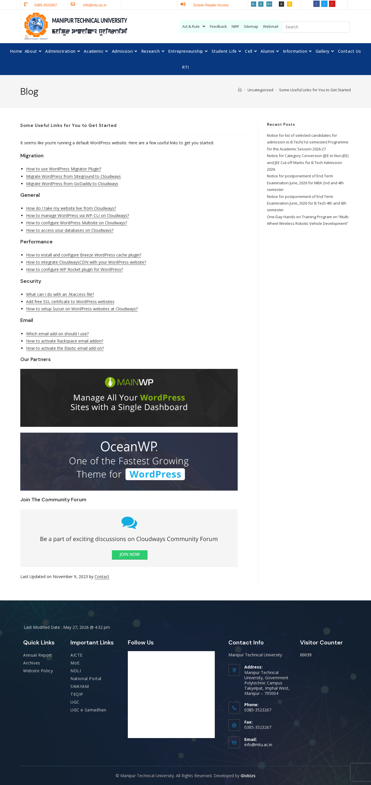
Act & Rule (193, 26)
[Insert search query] (316, 27)
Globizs (248, 775)
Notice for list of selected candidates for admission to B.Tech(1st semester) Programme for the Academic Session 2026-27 (307, 142)
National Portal (85, 678)
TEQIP (76, 694)
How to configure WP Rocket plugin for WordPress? (74, 269)
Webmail (270, 26)
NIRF (235, 26)
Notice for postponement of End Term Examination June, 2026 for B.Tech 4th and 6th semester (306, 203)
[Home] (240, 89)
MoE (75, 663)
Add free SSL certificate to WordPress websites (70, 301)
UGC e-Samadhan (88, 710)
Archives (31, 663)
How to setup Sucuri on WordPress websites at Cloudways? (82, 309)
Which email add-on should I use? (57, 333)
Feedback (218, 26)
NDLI (75, 670)
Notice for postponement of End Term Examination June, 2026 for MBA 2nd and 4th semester (305, 182)
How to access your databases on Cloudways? (69, 230)
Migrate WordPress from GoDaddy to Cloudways (72, 183)
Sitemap (251, 26)
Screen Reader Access (211, 5)
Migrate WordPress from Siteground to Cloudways (73, 176)
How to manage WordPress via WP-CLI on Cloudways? (77, 215)
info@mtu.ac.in (258, 744)
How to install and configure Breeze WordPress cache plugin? (83, 255)
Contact (101, 576)
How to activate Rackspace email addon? (64, 341)
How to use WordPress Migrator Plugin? (63, 169)
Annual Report (37, 655)
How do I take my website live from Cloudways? (71, 208)
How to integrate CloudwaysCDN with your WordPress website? (86, 262)
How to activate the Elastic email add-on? (65, 348)
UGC (74, 702)
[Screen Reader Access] (183, 4)
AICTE (76, 655)
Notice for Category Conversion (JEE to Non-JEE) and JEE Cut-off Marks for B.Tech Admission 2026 (307, 162)
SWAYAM (79, 686)
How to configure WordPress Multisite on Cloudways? (76, 222)
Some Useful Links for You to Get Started (315, 89)
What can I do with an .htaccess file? (60, 294)
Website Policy (38, 670)
